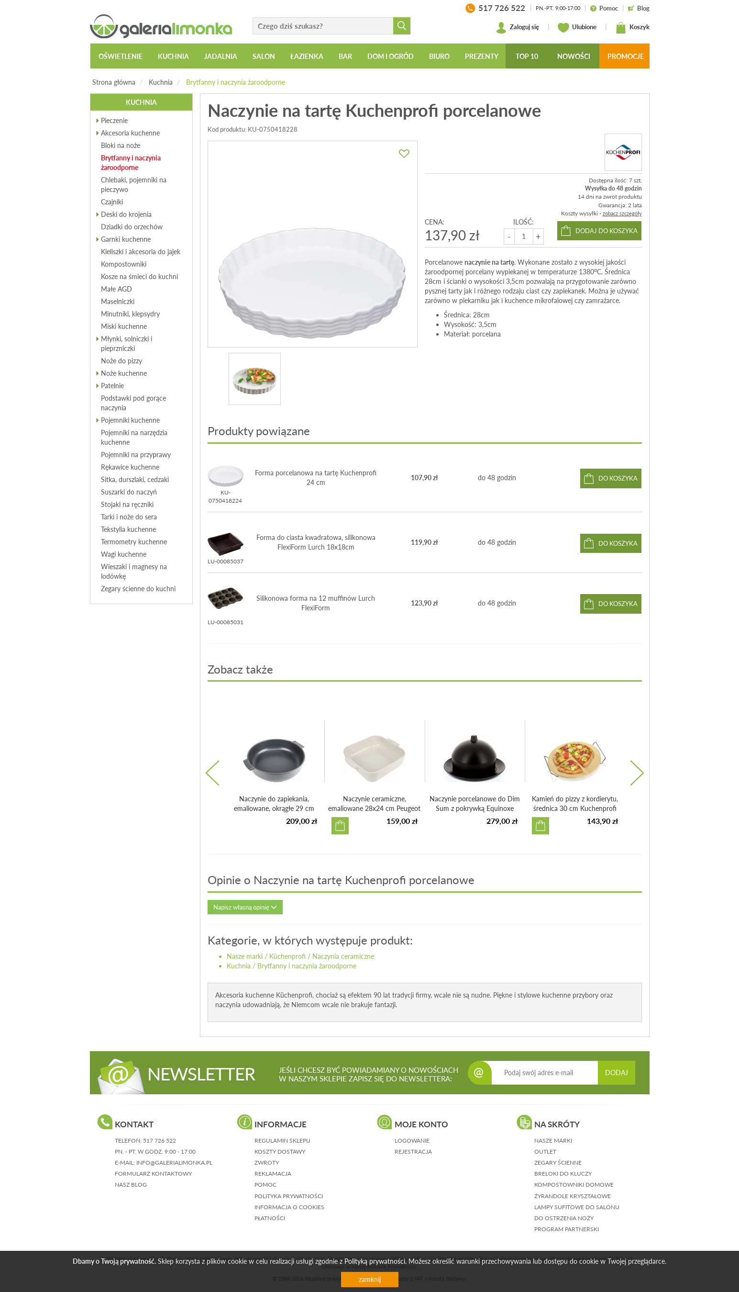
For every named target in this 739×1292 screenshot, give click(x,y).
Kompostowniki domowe (574, 1184)
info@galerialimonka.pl (174, 1162)
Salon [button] (264, 56)
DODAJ (616, 1072)
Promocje (625, 56)
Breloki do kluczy (563, 1173)
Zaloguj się (517, 28)
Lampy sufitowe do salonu (576, 1207)
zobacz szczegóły (622, 213)
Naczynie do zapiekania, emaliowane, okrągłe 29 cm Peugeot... (274, 808)
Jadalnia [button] (220, 56)
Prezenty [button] (481, 56)
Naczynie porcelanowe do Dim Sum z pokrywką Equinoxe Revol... (475, 808)
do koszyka (618, 478)
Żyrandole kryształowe (572, 1196)
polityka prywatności (288, 1196)
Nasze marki (245, 956)
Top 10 (527, 56)
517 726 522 (159, 1140)
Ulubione (577, 28)
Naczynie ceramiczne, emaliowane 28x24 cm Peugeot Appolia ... (374, 808)
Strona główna (113, 82)
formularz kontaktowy (153, 1173)
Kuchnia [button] (173, 56)
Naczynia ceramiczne (343, 956)
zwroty (266, 1162)
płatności (269, 1218)
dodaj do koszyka (606, 231)
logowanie (412, 1140)
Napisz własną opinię (245, 907)
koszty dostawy (279, 1151)
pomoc (265, 1184)
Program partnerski (566, 1229)
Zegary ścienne (558, 1162)
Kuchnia (161, 82)
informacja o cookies (289, 1207)
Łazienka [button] (306, 56)
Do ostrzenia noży (564, 1218)
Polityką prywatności (374, 1261)
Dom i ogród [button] (390, 56)
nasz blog (131, 1184)
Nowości (573, 56)
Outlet (545, 1151)
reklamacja (272, 1173)
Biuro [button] (439, 56)
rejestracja (413, 1151)
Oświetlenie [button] (121, 56)
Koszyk (632, 28)
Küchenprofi (287, 956)
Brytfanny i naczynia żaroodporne (235, 82)
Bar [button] (345, 56)
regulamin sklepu (282, 1140)
